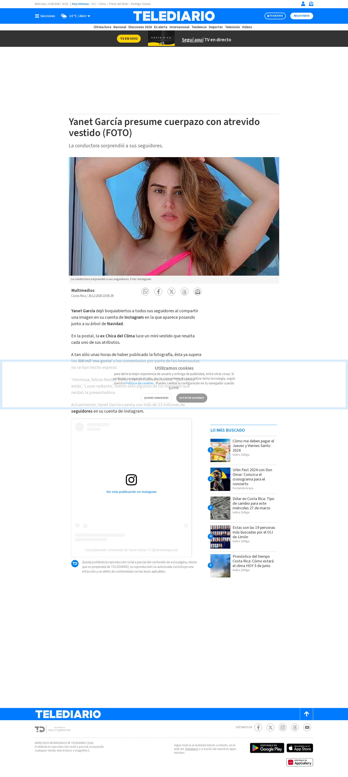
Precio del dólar (118, 4)
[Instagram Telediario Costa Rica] (283, 727)
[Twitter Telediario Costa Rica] (270, 727)
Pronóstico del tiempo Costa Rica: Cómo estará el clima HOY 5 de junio (253, 561)
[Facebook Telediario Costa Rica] (258, 727)
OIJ (94, 4)
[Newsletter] (311, 5)
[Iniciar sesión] (303, 4)
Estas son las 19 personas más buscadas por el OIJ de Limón (254, 532)
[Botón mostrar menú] (46, 16)
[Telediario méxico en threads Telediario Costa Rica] (295, 727)
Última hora (102, 27)
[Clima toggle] (74, 16)
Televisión (232, 27)
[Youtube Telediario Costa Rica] (307, 727)
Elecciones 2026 (140, 27)
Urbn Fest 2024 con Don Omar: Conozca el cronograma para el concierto (252, 477)
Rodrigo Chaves (140, 4)
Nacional (119, 27)
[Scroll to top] (306, 714)
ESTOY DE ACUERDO (192, 392)
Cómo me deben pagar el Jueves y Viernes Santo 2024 (253, 445)
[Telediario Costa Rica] (173, 16)
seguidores (82, 411)
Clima (102, 4)
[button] (145, 291)
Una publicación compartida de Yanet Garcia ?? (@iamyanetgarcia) (131, 550)
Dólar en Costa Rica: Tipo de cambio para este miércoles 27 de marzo (253, 503)
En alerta (160, 27)
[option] (174, 220)
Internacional (179, 27)
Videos (247, 27)
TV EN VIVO (276, 16)
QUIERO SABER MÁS (156, 392)
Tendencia (199, 27)
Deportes (216, 27)
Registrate (302, 16)
